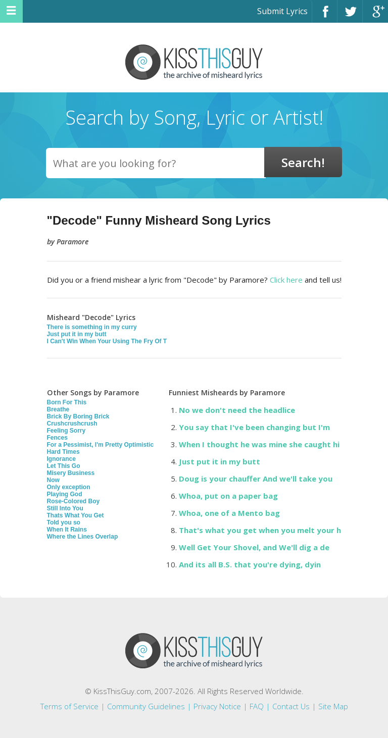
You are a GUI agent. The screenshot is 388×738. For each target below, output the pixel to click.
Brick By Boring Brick (78, 416)
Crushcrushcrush (72, 423)
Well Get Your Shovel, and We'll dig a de (254, 547)
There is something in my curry (92, 327)
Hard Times (63, 451)
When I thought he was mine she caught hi (259, 444)
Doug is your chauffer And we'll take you (255, 478)
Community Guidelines (146, 706)
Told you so (63, 522)
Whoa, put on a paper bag (228, 496)
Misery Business (71, 473)
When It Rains (67, 529)
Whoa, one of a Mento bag (229, 513)
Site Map (333, 706)
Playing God (64, 494)
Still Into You (65, 508)
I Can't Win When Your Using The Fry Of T (107, 341)
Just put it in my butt (77, 334)
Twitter (349, 16)
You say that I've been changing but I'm (254, 427)
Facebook (324, 16)
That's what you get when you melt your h (260, 530)
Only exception (68, 487)
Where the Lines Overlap (82, 536)
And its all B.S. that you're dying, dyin (250, 564)
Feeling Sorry (66, 430)
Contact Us (291, 706)
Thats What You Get (75, 515)
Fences (57, 437)
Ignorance (61, 458)
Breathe (58, 409)
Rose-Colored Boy (73, 501)
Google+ (375, 16)
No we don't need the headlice (237, 410)
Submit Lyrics (282, 11)
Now (53, 480)
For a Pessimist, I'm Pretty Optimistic (100, 444)
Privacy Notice (217, 706)
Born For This (67, 402)
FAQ (257, 706)
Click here (286, 280)
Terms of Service (69, 706)
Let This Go (63, 465)
